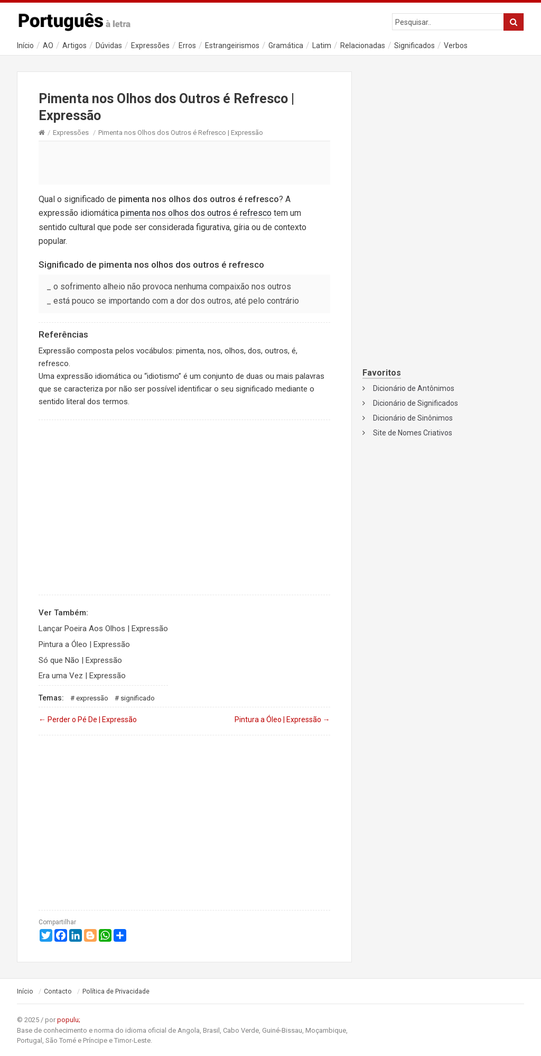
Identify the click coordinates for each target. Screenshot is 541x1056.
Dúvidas (109, 45)
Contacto (58, 991)
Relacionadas (362, 45)
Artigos (74, 45)
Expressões (150, 45)
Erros (187, 45)
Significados (414, 45)
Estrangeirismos (232, 45)
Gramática (285, 45)
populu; (68, 1020)
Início (25, 45)
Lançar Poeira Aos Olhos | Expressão (103, 628)
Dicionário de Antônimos (413, 388)
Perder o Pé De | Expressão (88, 719)
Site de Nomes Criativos (412, 433)
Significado (137, 698)
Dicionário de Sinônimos (413, 418)
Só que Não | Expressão (80, 660)
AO (48, 45)
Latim (321, 45)
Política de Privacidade (116, 991)
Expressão (92, 698)
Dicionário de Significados (415, 403)
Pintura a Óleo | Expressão (84, 644)
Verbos (456, 45)
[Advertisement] (184, 162)
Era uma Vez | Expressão (82, 675)
